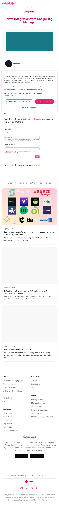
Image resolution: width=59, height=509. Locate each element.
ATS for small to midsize (12, 391)
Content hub (7, 420)
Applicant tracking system (13, 381)
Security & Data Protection (42, 410)
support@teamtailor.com (20, 475)
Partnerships (7, 427)
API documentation (10, 431)
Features (6, 394)
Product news (8, 417)
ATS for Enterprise (10, 387)
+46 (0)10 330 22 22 (40, 475)
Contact (34, 387)
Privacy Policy (37, 399)
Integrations (7, 398)
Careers (34, 381)
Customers (35, 384)
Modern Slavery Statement (42, 417)
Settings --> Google (32, 119)
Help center (7, 424)
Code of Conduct (38, 413)
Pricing (5, 401)
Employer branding (10, 384)
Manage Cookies (38, 403)
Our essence (7, 413)
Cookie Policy (36, 406)
